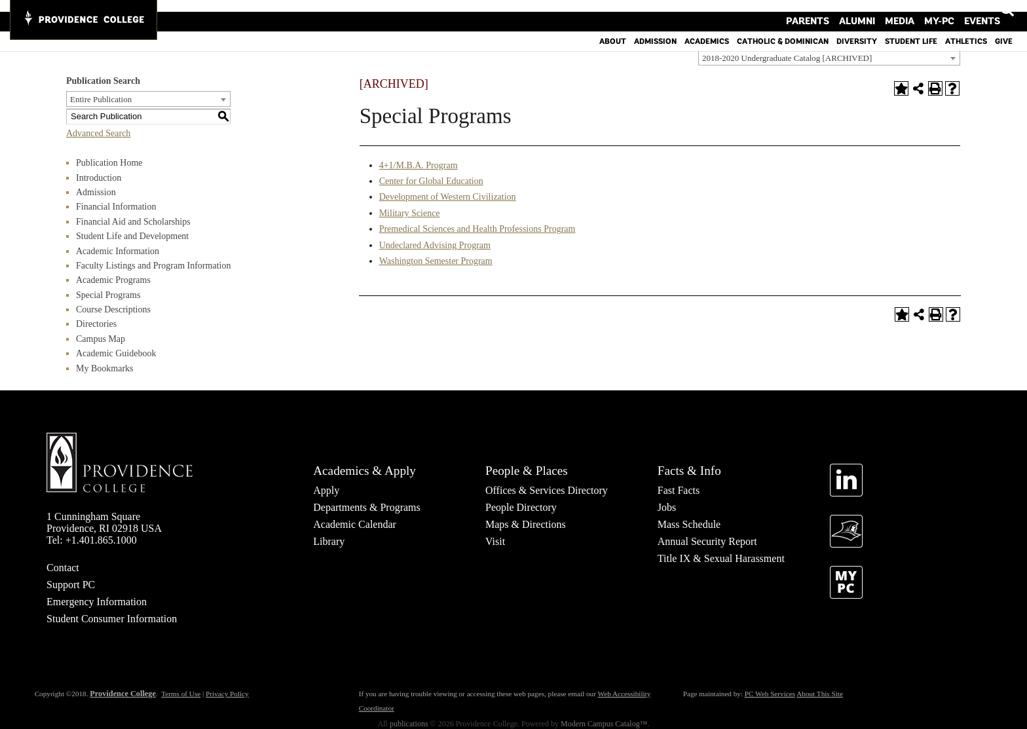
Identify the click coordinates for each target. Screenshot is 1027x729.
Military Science (409, 213)
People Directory (521, 507)
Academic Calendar (354, 524)
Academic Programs (113, 280)
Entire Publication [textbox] (101, 99)
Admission (655, 29)
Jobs (667, 507)
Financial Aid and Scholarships (133, 222)
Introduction (98, 178)
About (612, 29)
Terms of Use (180, 694)
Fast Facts (679, 490)
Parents (838, 10)
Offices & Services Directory (546, 490)
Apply (326, 490)
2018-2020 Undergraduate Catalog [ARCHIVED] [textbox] (787, 58)
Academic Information (117, 251)
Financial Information (116, 207)
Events (979, 10)
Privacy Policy (227, 694)
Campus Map (100, 339)
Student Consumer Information (112, 618)
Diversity (856, 29)
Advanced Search (98, 133)
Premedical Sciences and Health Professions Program (477, 229)
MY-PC (944, 10)
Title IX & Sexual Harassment (721, 558)
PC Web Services (770, 694)
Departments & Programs (366, 507)
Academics (706, 29)
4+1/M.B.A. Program (418, 165)
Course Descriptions (113, 309)
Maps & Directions (525, 524)
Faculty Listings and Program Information (153, 266)
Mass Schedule (689, 524)
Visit (495, 541)
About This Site (819, 694)
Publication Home (109, 163)
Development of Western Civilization (447, 197)
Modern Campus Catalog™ (604, 723)
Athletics (966, 29)
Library (329, 541)
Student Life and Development (132, 236)
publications (409, 723)
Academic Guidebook (116, 353)
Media (912, 10)
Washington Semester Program (436, 261)
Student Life (911, 29)
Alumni (877, 10)
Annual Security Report (707, 541)
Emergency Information (97, 601)
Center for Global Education (431, 181)
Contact (63, 567)
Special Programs (108, 295)
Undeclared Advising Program (435, 245)
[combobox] (829, 57)
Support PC (71, 584)
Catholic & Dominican (783, 29)
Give (1004, 29)
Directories (96, 324)
